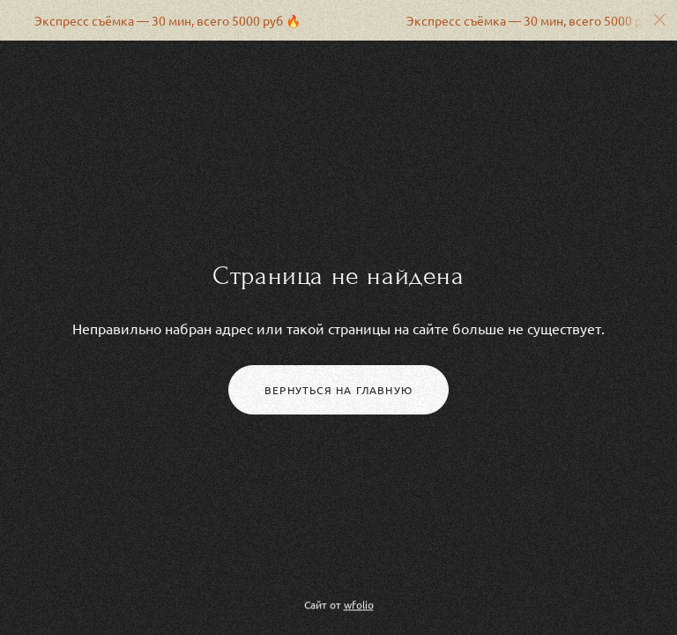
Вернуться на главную (338, 390)
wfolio (359, 605)
